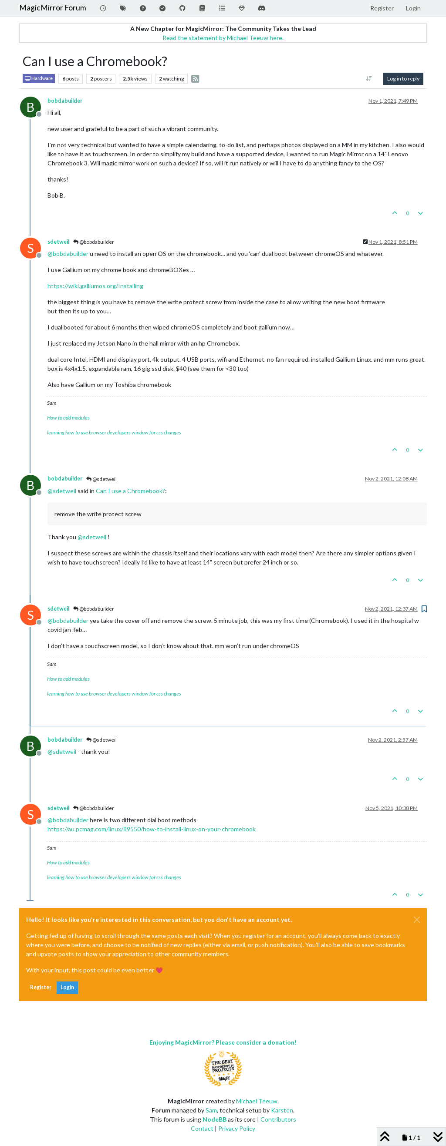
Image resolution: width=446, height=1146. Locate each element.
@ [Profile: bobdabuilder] (67, 253)
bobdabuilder (64, 100)
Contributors (278, 1119)
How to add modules (68, 417)
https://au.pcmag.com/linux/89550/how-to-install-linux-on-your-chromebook (151, 829)
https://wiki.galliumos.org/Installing (95, 285)
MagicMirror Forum (52, 7)
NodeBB (214, 1119)
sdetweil (58, 242)
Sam (211, 1110)
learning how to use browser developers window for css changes (114, 432)
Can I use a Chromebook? (130, 490)
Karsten (282, 1110)
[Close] (417, 919)
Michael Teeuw (256, 1101)
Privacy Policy (236, 1128)
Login (67, 987)
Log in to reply (403, 78)
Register (40, 987)
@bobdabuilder (93, 242)
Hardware (39, 78)
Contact (202, 1128)
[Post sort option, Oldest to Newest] (369, 79)
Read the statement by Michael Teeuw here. (223, 37)
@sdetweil (101, 479)
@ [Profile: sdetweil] (61, 490)
